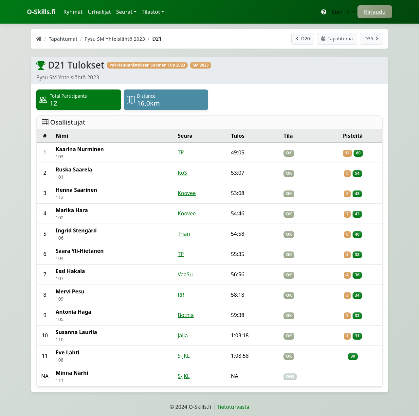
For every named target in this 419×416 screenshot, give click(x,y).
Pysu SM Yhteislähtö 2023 (114, 38)
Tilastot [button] (151, 11)
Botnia (186, 315)
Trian (184, 233)
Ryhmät (74, 11)
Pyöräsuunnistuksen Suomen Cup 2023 (147, 65)
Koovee (187, 193)
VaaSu (185, 274)
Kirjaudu (375, 11)
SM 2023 (201, 65)
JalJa (183, 335)
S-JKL (184, 355)
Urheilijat (99, 11)
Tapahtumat (63, 38)
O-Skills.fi (41, 11)
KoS (182, 172)
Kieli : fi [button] (341, 11)
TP (181, 152)
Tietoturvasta (233, 406)
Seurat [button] (124, 11)
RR (181, 294)
